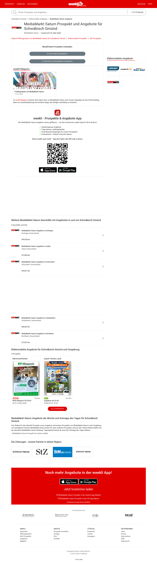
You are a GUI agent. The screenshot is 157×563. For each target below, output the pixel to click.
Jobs (123, 531)
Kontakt (57, 539)
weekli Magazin (21, 69)
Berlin (84, 6)
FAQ (55, 536)
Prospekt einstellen (61, 531)
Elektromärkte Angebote (38, 19)
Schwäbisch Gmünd (18, 19)
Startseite (23, 531)
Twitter (90, 534)
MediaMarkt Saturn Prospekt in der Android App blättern (78, 495)
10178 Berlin (137, 12)
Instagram (91, 536)
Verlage (57, 534)
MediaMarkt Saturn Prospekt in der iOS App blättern (78, 499)
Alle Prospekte (95, 38)
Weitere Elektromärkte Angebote (57, 61)
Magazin (141, 4)
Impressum (125, 541)
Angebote (23, 539)
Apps (150, 4)
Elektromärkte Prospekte (77, 38)
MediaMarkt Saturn (31, 33)
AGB (122, 539)
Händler (21, 4)
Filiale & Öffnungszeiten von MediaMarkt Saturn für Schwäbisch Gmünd (38, 38)
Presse (123, 534)
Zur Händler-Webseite (57, 54)
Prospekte (9, 4)
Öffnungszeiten (25, 534)
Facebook (91, 531)
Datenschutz (125, 536)
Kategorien (32, 4)
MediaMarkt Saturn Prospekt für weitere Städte (29, 433)
